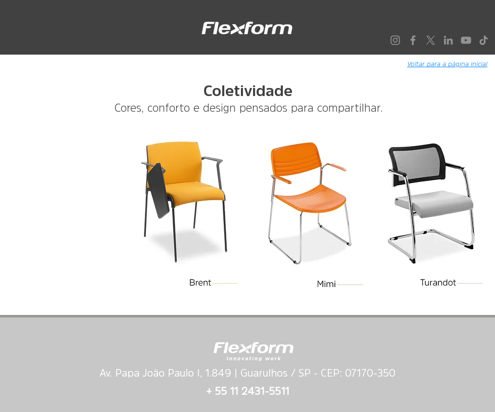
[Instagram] (395, 40)
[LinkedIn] (448, 40)
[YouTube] (466, 40)
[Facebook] (413, 40)
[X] (430, 40)
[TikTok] (483, 40)
